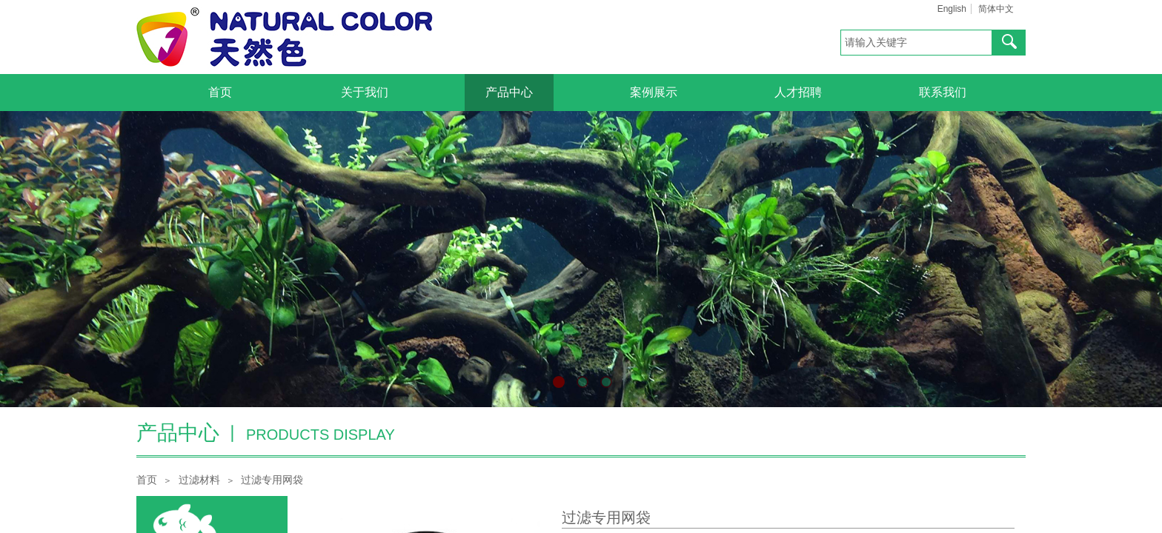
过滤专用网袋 (272, 480)
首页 (146, 480)
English (951, 9)
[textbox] (916, 43)
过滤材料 (199, 480)
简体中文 (996, 9)
